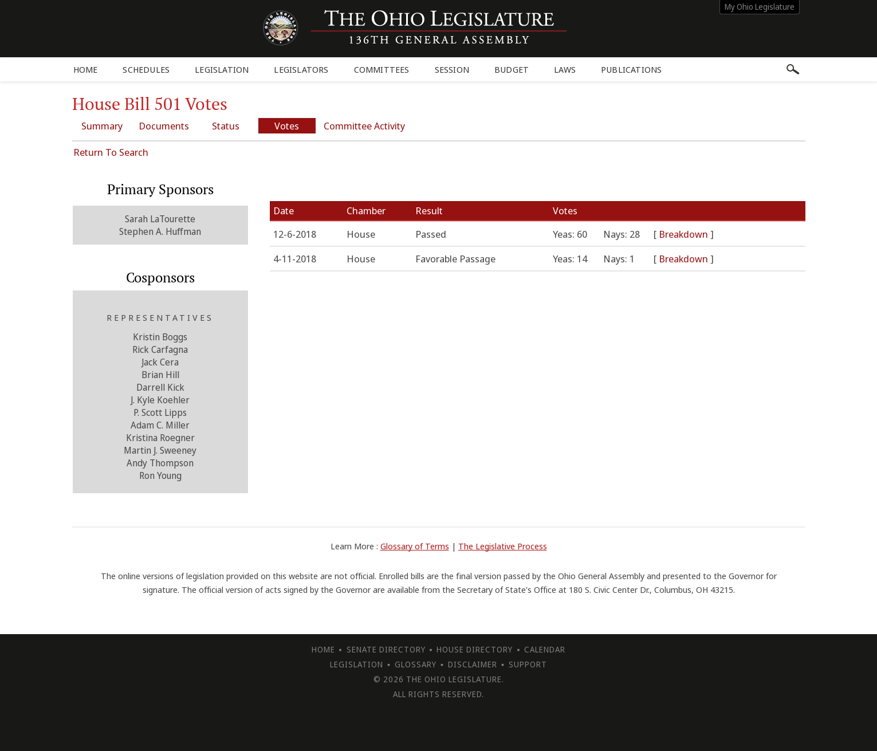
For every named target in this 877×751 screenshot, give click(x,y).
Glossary (415, 664)
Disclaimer (472, 664)
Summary (102, 125)
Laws (565, 69)
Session (452, 69)
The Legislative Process (502, 546)
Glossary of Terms (414, 546)
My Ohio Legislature (760, 6)
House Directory (474, 649)
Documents (164, 125)
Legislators (301, 69)
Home (85, 69)
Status (225, 125)
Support (528, 664)
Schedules (146, 69)
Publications (631, 69)
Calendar (544, 649)
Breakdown (684, 234)
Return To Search (110, 152)
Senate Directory (386, 649)
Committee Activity (364, 125)
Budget (511, 69)
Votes (286, 125)
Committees (382, 69)
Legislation (222, 69)
